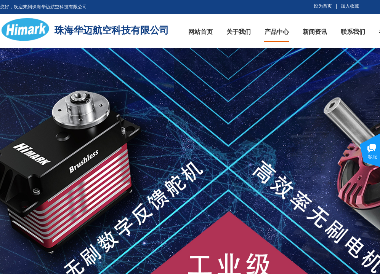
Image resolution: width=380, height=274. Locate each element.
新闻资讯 (315, 32)
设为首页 (323, 6)
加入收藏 (350, 6)
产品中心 (277, 32)
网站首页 (200, 32)
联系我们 (353, 32)
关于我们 (238, 32)
